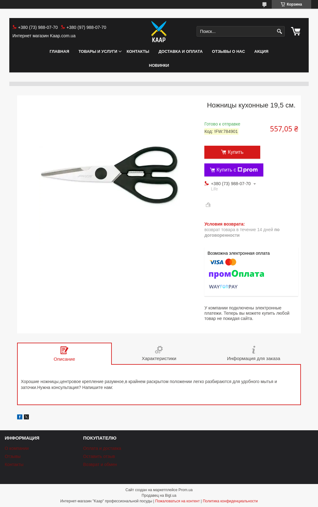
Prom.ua (186, 490)
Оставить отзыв (99, 456)
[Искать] (279, 31)
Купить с (237, 170)
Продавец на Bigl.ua (159, 495)
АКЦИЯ (261, 51)
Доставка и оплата (181, 51)
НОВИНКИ (159, 65)
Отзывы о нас (228, 51)
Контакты (138, 51)
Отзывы (12, 456)
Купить (235, 152)
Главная (59, 51)
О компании (17, 448)
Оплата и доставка (102, 448)
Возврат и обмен (100, 464)
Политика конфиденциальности (230, 501)
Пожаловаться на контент (177, 501)
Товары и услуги (98, 51)
